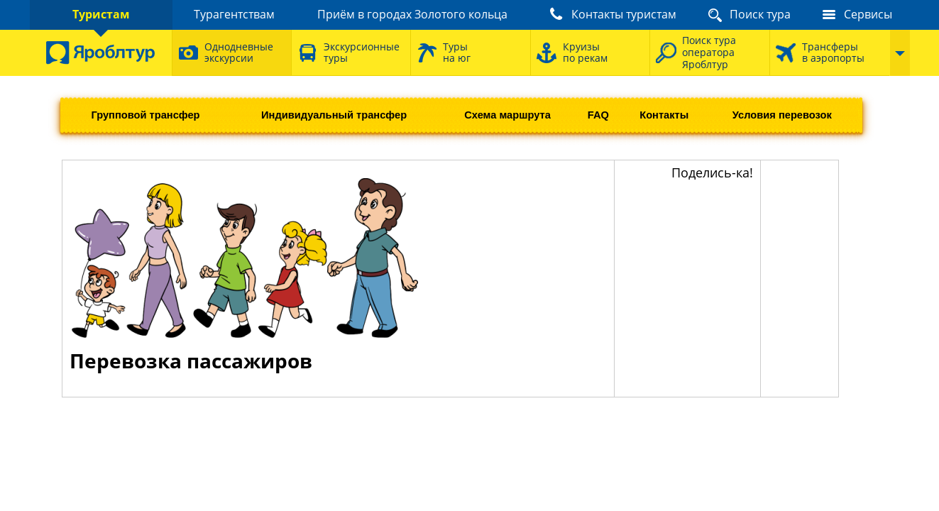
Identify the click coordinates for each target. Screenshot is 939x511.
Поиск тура (760, 14)
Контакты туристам (623, 14)
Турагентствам (234, 14)
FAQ (598, 115)
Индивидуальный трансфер (334, 115)
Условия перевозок (782, 115)
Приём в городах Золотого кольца (412, 14)
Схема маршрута (507, 115)
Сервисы (868, 14)
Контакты (663, 115)
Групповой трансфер (145, 115)
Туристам (101, 14)
